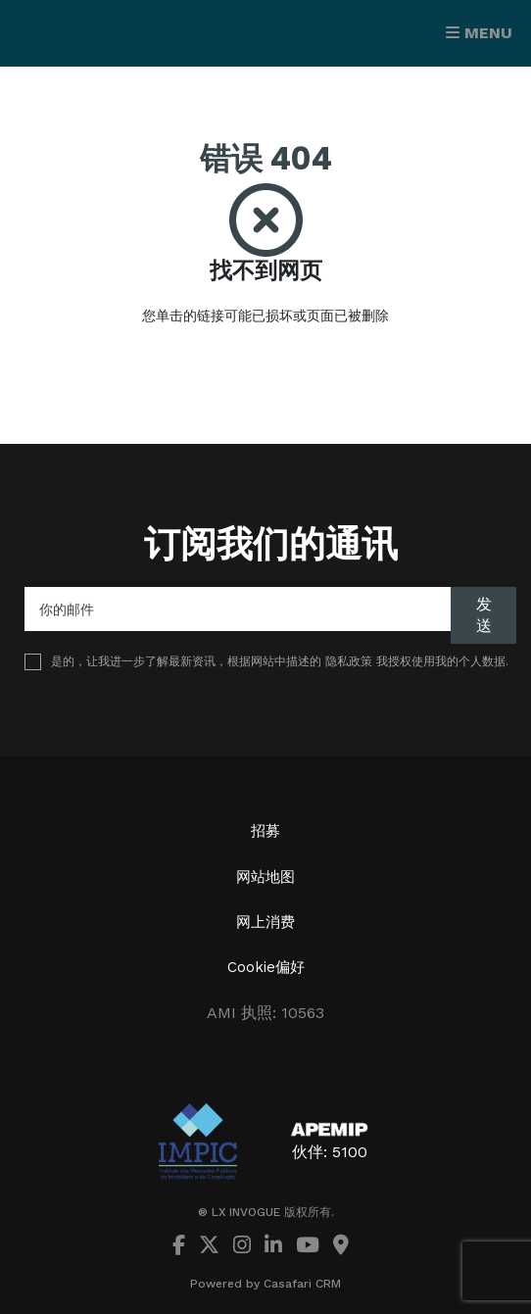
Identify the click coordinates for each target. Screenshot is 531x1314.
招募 (265, 831)
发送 (484, 615)
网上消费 (265, 922)
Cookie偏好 (266, 967)
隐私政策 (348, 661)
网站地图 (265, 877)
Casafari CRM (302, 1283)
